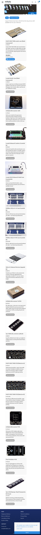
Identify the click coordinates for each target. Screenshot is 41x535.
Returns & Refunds (5, 516)
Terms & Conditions (25, 514)
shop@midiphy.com (5, 528)
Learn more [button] (19, 528)
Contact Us (3, 526)
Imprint (22, 518)
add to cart (10, 59)
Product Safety (4, 520)
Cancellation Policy (5, 518)
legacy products (14, 17)
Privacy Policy (24, 516)
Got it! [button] (27, 532)
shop (7, 17)
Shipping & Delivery (5, 514)
